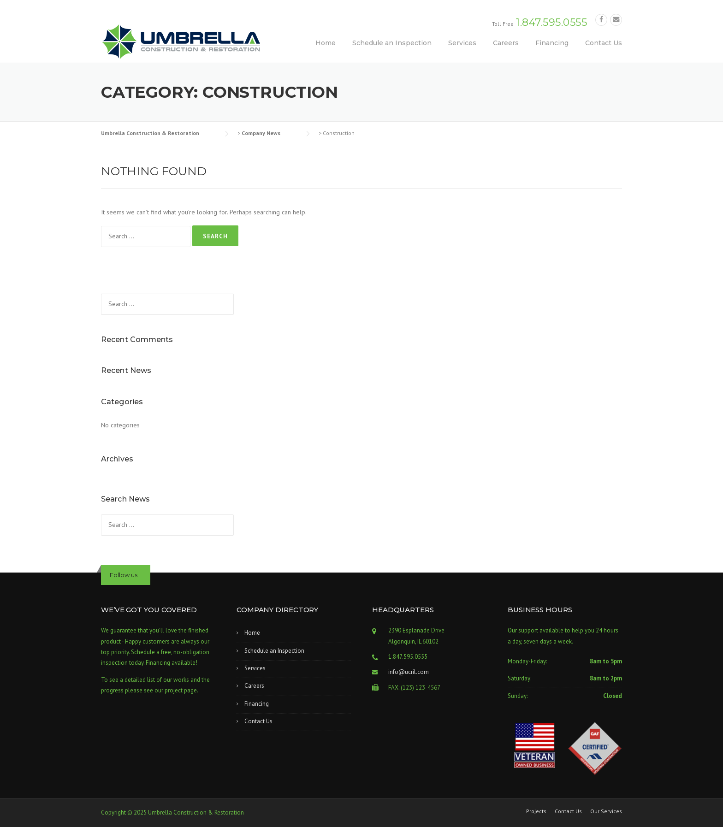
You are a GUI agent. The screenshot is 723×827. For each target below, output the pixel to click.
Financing (552, 43)
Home (325, 43)
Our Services (606, 811)
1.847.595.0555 (551, 22)
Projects (536, 811)
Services (462, 43)
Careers (506, 43)
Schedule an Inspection (392, 43)
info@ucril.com (408, 672)
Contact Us (603, 43)
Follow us (123, 575)
